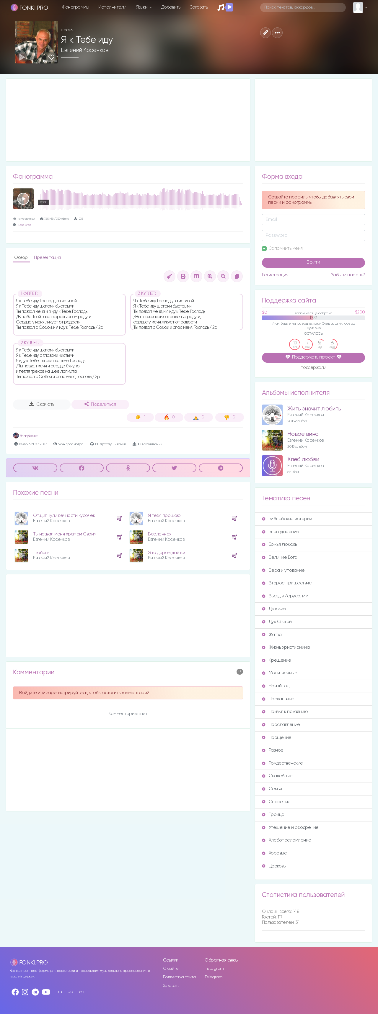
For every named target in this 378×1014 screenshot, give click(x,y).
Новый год (275, 686)
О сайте (171, 969)
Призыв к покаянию (285, 711)
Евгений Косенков (84, 50)
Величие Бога (279, 557)
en (81, 992)
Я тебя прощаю (164, 515)
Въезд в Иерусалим (285, 596)
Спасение (276, 802)
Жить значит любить (314, 409)
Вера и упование (283, 570)
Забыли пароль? (348, 275)
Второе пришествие (287, 583)
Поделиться (100, 404)
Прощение (276, 737)
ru (60, 992)
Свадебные (277, 776)
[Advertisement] (128, 120)
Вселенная (160, 534)
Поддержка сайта (179, 977)
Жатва (272, 634)
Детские (274, 609)
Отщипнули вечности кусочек (64, 515)
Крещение (276, 660)
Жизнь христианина (286, 647)
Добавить (170, 7)
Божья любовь (279, 544)
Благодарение (280, 532)
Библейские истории (287, 519)
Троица (273, 814)
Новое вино (303, 434)
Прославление (281, 724)
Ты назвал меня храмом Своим (65, 534)
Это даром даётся (167, 552)
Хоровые (274, 853)
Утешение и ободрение (290, 827)
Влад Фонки (25, 436)
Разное (273, 750)
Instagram (214, 969)
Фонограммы (75, 7)
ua (70, 992)
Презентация (47, 257)
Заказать (199, 7)
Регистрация (275, 275)
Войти (313, 262)
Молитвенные (279, 673)
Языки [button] (142, 7)
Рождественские (282, 763)
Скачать (41, 404)
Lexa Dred (24, 225)
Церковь (274, 866)
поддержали (313, 368)
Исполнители (112, 7)
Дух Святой (277, 621)
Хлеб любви (303, 459)
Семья (272, 789)
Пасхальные (278, 699)
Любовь (41, 552)
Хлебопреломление (286, 840)
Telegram (213, 977)
